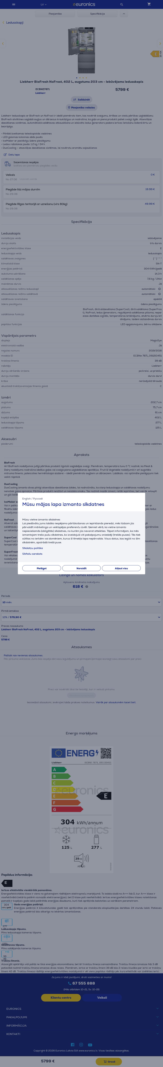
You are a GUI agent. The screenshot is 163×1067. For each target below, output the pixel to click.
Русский (38, 498)
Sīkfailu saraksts (32, 553)
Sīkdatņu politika (32, 548)
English (26, 498)
